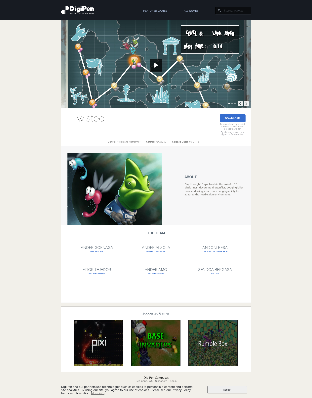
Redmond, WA (144, 381)
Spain (173, 381)
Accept (227, 389)
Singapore (161, 381)
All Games (191, 11)
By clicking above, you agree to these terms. (233, 133)
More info (97, 393)
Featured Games (155, 11)
